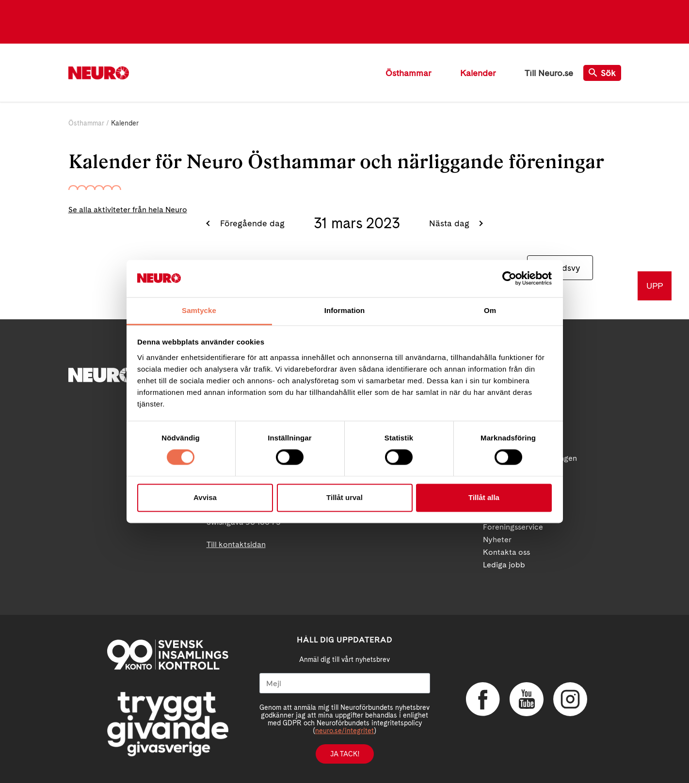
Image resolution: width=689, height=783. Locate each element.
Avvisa (205, 497)
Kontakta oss (506, 552)
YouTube (527, 699)
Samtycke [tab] (199, 310)
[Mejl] (344, 683)
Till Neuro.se (549, 73)
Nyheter (497, 539)
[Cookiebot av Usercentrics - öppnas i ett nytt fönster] (509, 278)
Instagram (570, 699)
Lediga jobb (504, 564)
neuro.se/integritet (344, 731)
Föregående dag (251, 223)
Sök (602, 73)
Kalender (478, 73)
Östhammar (408, 73)
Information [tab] (344, 310)
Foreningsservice (513, 527)
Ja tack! (344, 754)
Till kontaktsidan (236, 544)
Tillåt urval (344, 497)
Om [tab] (490, 310)
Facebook (483, 699)
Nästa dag (450, 223)
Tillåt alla (483, 497)
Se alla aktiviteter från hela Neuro (127, 209)
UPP (654, 286)
